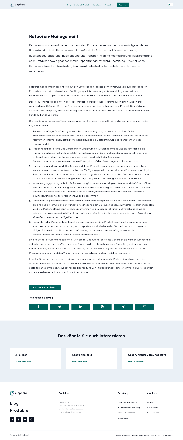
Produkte (109, 4)
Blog (69, 4)
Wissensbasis (153, 412)
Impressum (155, 435)
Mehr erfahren (23, 361)
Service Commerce (126, 412)
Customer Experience (127, 402)
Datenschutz (167, 435)
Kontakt (123, 4)
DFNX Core (72, 407)
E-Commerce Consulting (129, 407)
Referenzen (152, 407)
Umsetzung (123, 417)
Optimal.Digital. (81, 4)
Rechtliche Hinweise (140, 435)
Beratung (97, 4)
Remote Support (123, 435)
